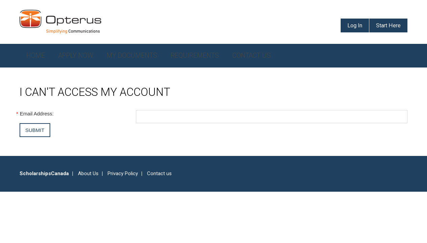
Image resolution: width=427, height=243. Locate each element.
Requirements (195, 55)
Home (35, 55)
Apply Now (75, 55)
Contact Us (251, 55)
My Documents (132, 55)
